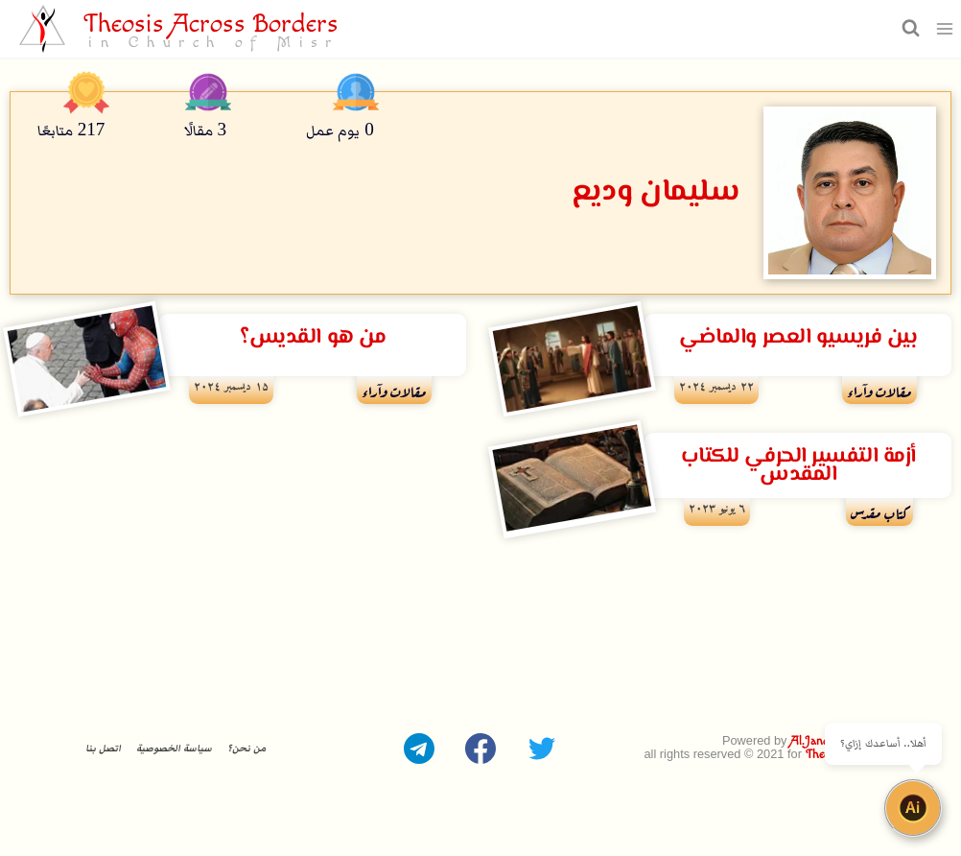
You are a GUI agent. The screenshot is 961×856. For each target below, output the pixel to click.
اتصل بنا (103, 748)
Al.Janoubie (819, 741)
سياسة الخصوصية (174, 748)
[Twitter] (542, 748)
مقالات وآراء (879, 389)
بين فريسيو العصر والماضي (798, 337)
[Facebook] (480, 748)
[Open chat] (913, 808)
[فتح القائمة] (945, 28)
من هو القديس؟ (313, 337)
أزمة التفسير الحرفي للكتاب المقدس (798, 465)
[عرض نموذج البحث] (908, 28)
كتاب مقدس (879, 511)
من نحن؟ (246, 748)
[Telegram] (419, 748)
